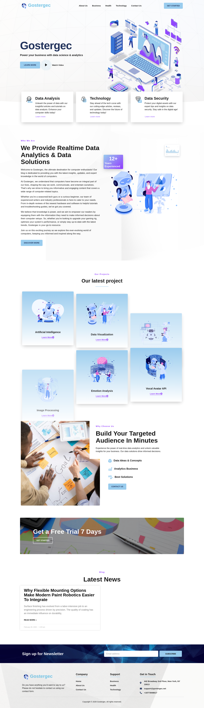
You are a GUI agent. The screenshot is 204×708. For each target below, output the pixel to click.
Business (96, 6)
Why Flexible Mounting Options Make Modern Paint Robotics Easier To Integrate (59, 595)
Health (108, 6)
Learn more (41, 117)
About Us (83, 6)
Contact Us (136, 6)
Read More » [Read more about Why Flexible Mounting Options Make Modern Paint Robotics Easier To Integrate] (30, 620)
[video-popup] (46, 65)
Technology (121, 6)
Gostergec (39, 5)
